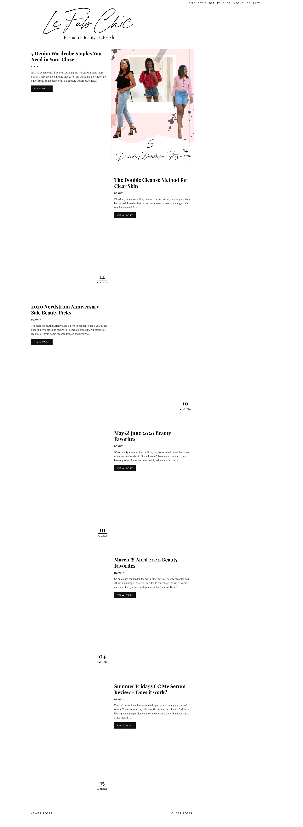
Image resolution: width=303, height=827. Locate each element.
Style (35, 66)
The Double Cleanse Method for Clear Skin (150, 182)
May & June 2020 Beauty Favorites (142, 436)
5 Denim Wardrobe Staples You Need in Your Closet (66, 56)
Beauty (119, 193)
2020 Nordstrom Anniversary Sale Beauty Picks (65, 309)
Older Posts (181, 813)
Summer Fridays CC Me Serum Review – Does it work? (150, 689)
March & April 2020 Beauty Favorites (146, 562)
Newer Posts (41, 813)
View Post (42, 88)
